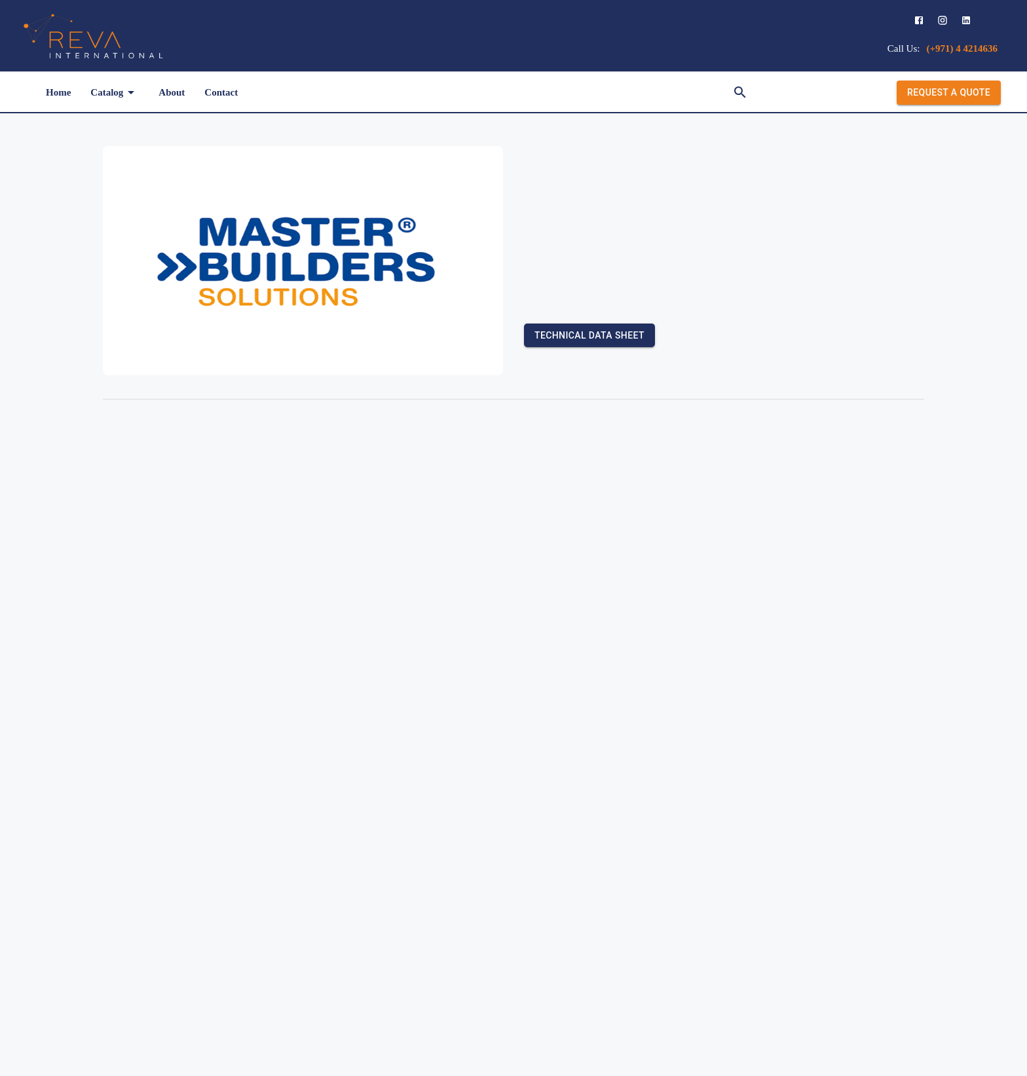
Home (58, 92)
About (172, 92)
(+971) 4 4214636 (962, 48)
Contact (221, 92)
